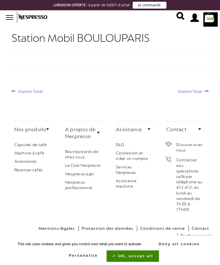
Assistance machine (126, 181)
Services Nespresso (126, 167)
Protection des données (107, 226)
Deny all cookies (176, 244)
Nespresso (35, 17)
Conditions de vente (162, 226)
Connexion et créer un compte (132, 154)
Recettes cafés (28, 168)
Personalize (83, 255)
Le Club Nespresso (83, 163)
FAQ (120, 143)
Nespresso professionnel (78, 183)
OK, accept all (132, 256)
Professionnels (196, 234)
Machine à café (29, 151)
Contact (200, 226)
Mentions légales (56, 226)
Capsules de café (30, 143)
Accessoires (25, 159)
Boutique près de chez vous (81, 152)
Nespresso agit (79, 172)
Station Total (30, 90)
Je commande (149, 5)
